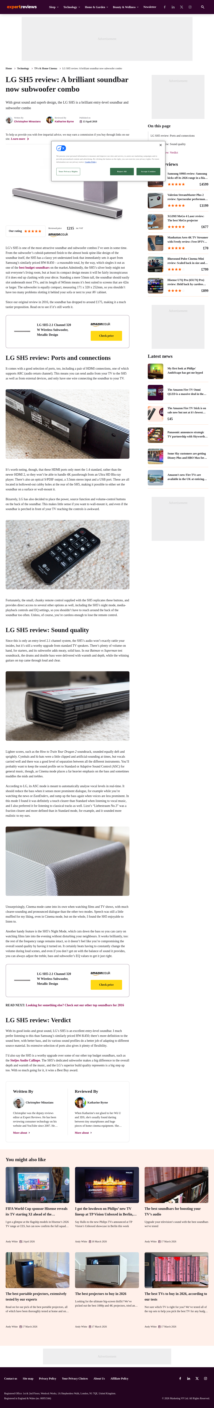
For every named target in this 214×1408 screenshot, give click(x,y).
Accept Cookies (148, 171)
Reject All (121, 171)
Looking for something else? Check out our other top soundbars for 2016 (75, 1005)
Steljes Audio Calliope (25, 1060)
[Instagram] (190, 7)
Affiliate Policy (119, 1378)
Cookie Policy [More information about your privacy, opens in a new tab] (91, 162)
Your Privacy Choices (75, 1378)
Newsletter (149, 6)
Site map (28, 1378)
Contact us (10, 1378)
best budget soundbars (34, 267)
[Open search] (203, 7)
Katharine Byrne (64, 121)
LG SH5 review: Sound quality (168, 144)
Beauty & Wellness (124, 7)
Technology (70, 7)
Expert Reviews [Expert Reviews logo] (19, 7)
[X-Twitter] (181, 7)
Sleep (52, 7)
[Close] (161, 145)
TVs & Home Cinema (45, 68)
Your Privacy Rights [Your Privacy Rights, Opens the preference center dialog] (68, 171)
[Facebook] (164, 7)
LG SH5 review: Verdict (164, 152)
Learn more (18, 138)
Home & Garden (95, 7)
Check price (106, 335)
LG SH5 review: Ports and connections (173, 135)
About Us (99, 1378)
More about (20, 1132)
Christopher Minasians (27, 121)
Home (9, 68)
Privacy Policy (47, 1378)
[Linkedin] (173, 7)
